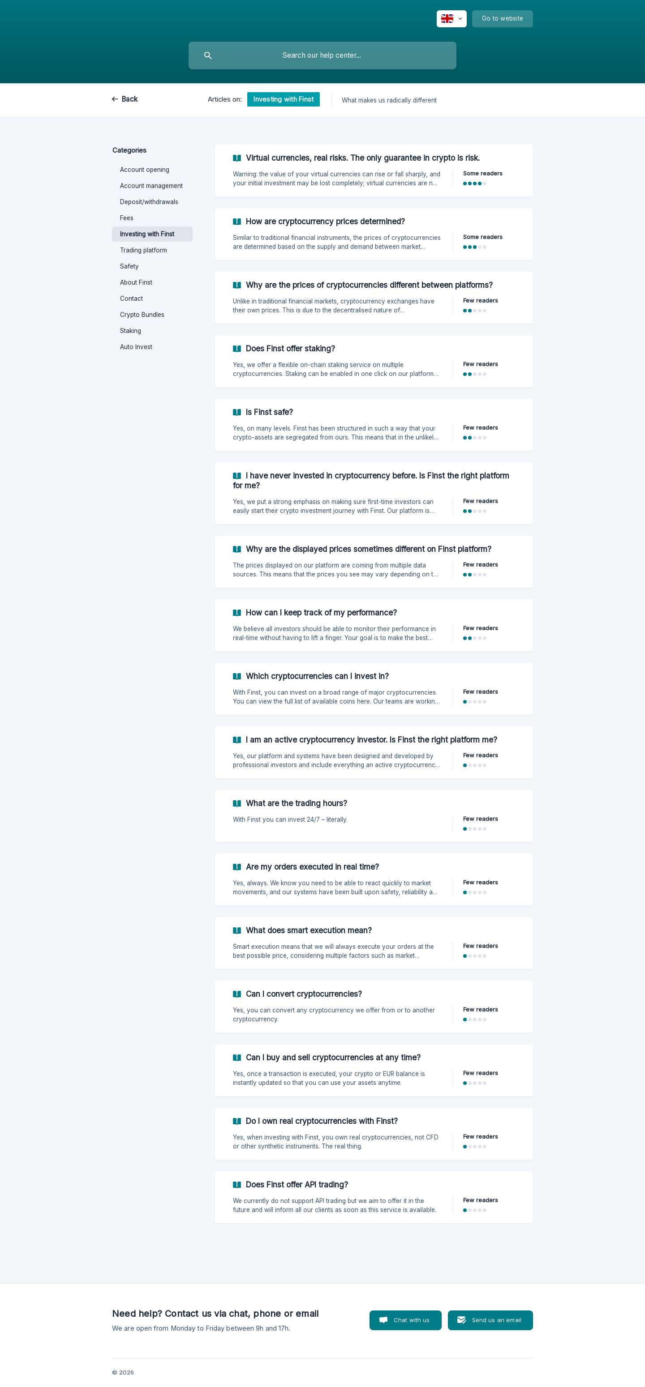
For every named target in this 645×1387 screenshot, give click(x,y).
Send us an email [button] (496, 1319)
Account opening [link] (144, 169)
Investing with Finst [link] (147, 234)
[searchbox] (322, 55)
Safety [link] (129, 266)
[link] (374, 170)
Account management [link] (151, 185)
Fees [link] (126, 218)
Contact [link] (131, 298)
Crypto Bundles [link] (142, 314)
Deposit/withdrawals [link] (149, 201)
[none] (452, 18)
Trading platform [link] (143, 250)
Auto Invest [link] (136, 346)
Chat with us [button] (412, 1319)
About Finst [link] (136, 282)
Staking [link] (130, 330)
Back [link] (129, 99)
